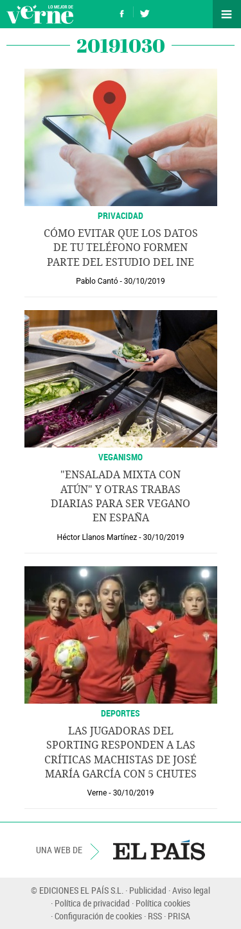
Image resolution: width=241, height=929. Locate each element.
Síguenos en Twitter (145, 11)
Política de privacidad (92, 903)
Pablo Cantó (97, 281)
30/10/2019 (144, 281)
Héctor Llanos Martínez (97, 537)
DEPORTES (120, 713)
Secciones (227, 14)
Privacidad (120, 215)
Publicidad (147, 890)
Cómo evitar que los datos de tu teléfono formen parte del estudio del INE (121, 247)
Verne (39, 14)
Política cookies (163, 903)
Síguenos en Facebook (122, 11)
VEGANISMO (120, 457)
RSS (155, 916)
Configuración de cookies (98, 916)
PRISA (179, 916)
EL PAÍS (159, 850)
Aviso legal (191, 890)
